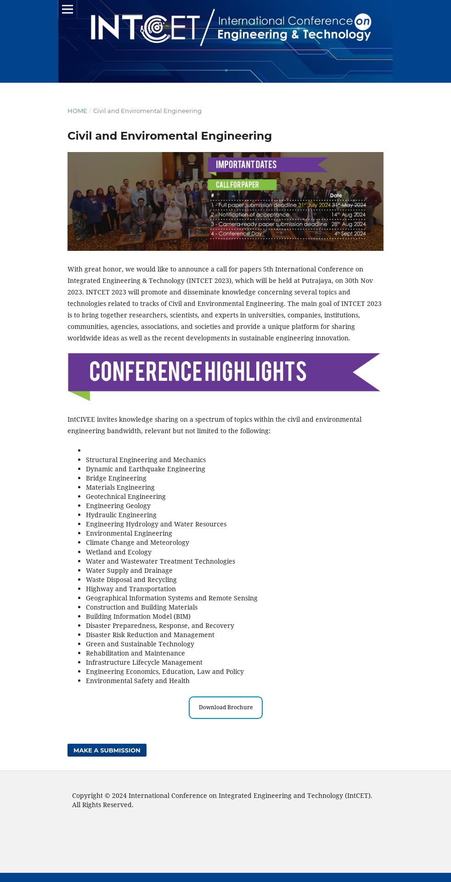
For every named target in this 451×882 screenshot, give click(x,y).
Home (77, 110)
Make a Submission (107, 750)
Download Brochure (226, 707)
